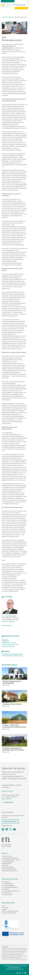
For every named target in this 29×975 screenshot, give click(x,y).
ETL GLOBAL (5, 881)
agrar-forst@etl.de (10, 621)
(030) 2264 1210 (7, 791)
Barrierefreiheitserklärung (9, 869)
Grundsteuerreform (16, 655)
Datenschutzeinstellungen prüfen (14, 969)
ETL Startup (5, 907)
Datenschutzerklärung (8, 867)
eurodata (4, 909)
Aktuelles (10, 17)
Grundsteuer (6, 655)
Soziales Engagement (8, 861)
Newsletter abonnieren (10, 821)
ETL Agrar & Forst (7, 856)
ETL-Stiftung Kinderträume (9, 913)
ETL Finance (5, 889)
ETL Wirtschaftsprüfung (8, 885)
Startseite (5, 17)
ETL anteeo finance (7, 894)
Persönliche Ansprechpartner (10, 858)
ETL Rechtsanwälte (7, 883)
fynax (3, 905)
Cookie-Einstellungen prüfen (9, 870)
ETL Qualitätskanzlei (7, 860)
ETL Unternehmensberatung (9, 887)
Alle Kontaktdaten (7, 625)
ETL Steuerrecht (6, 892)
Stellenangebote (6, 863)
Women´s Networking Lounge (10, 911)
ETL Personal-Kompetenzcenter (10, 891)
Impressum (5, 865)
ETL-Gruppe (16, 860)
